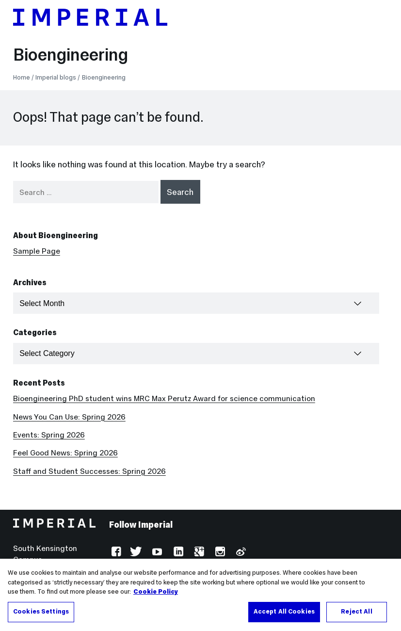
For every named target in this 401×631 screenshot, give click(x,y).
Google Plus (198, 553)
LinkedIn (177, 553)
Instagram (219, 553)
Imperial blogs (55, 77)
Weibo (240, 553)
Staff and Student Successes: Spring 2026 (89, 471)
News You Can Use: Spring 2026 (69, 416)
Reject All (356, 615)
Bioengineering (70, 54)
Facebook (115, 553)
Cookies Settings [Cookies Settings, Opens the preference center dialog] (41, 615)
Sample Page (36, 251)
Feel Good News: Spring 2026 (65, 452)
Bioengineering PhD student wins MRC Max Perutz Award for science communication (164, 398)
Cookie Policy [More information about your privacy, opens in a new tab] (155, 595)
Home (21, 77)
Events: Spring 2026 (49, 434)
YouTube (156, 553)
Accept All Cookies (284, 615)
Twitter (136, 553)
